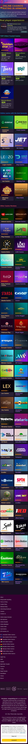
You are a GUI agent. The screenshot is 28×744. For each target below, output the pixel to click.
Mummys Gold (5, 198)
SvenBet (18, 472)
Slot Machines (3, 619)
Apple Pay (2, 657)
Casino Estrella (20, 284)
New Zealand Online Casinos (10, 637)
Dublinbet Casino (5, 130)
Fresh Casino (21, 130)
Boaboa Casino (20, 378)
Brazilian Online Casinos (8, 646)
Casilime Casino (6, 565)
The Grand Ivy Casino (20, 565)
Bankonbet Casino (19, 394)
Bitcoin (2, 678)
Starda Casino (6, 300)
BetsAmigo (5, 518)
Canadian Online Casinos (9, 639)
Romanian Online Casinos (9, 653)
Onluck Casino (6, 221)
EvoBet (3, 472)
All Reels (4, 442)
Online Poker (3, 626)
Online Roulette (4, 621)
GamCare (4, 720)
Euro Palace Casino (5, 316)
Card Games (3, 629)
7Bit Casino (5, 582)
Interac (2, 675)
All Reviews (24, 31)
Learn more (22, 732)
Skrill (1, 659)
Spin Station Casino (19, 549)
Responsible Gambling (5, 599)
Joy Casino (5, 410)
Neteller (2, 661)
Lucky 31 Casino (20, 236)
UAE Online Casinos (7, 641)
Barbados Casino (18, 582)
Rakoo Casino (20, 533)
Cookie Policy (3, 604)
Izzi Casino (6, 181)
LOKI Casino (19, 252)
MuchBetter (3, 673)
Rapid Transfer (4, 671)
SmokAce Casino (18, 410)
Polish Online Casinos (8, 651)
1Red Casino (19, 518)
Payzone (2, 666)
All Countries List (4, 631)
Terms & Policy (4, 601)
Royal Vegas (19, 332)
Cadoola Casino (6, 378)
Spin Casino (19, 487)
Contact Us (3, 613)
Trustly (2, 668)
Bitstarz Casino (6, 363)
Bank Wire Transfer (5, 664)
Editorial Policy (4, 606)
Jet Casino (20, 148)
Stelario (18, 426)
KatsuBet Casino (21, 442)
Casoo (17, 300)
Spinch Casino (6, 533)
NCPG (13, 720)
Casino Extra (5, 252)
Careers (2, 611)
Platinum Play (5, 332)
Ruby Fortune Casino (5, 284)
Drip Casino (20, 164)
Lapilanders (5, 487)
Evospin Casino (6, 347)
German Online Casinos (8, 644)
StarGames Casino (17, 24)
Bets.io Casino (6, 548)
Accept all (13, 740)
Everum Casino (20, 221)
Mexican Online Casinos (8, 648)
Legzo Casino (6, 164)
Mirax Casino (5, 457)
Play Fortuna (5, 236)
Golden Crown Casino (20, 267)
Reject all (14, 736)
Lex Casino (5, 393)
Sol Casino (6, 148)
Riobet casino (5, 503)
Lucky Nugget (20, 316)
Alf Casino (18, 363)
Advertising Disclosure (5, 609)
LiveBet (17, 503)
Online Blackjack (4, 624)
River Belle (20, 198)
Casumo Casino (6, 267)
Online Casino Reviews (6, 617)
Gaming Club (21, 181)
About (1, 597)
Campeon (18, 457)
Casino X (18, 347)
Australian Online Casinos (9, 634)
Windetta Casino (6, 426)
